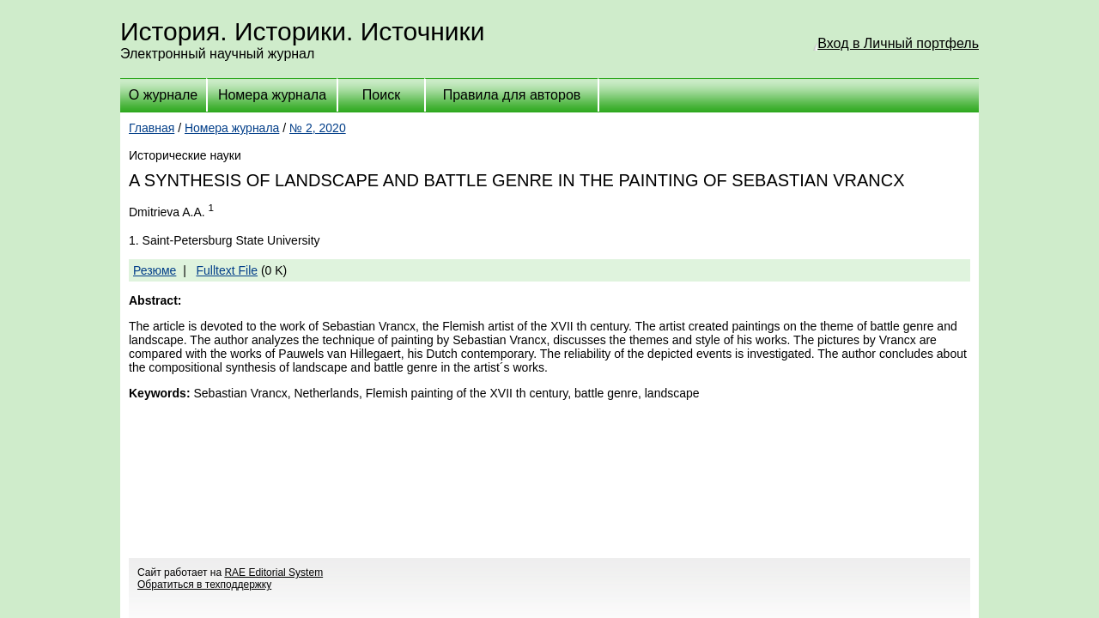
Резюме (154, 270)
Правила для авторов (512, 95)
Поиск (381, 95)
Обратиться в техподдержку (204, 585)
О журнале (163, 95)
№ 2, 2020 (317, 128)
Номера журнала (272, 95)
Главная (151, 128)
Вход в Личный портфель (898, 43)
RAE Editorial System (273, 572)
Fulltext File (227, 270)
